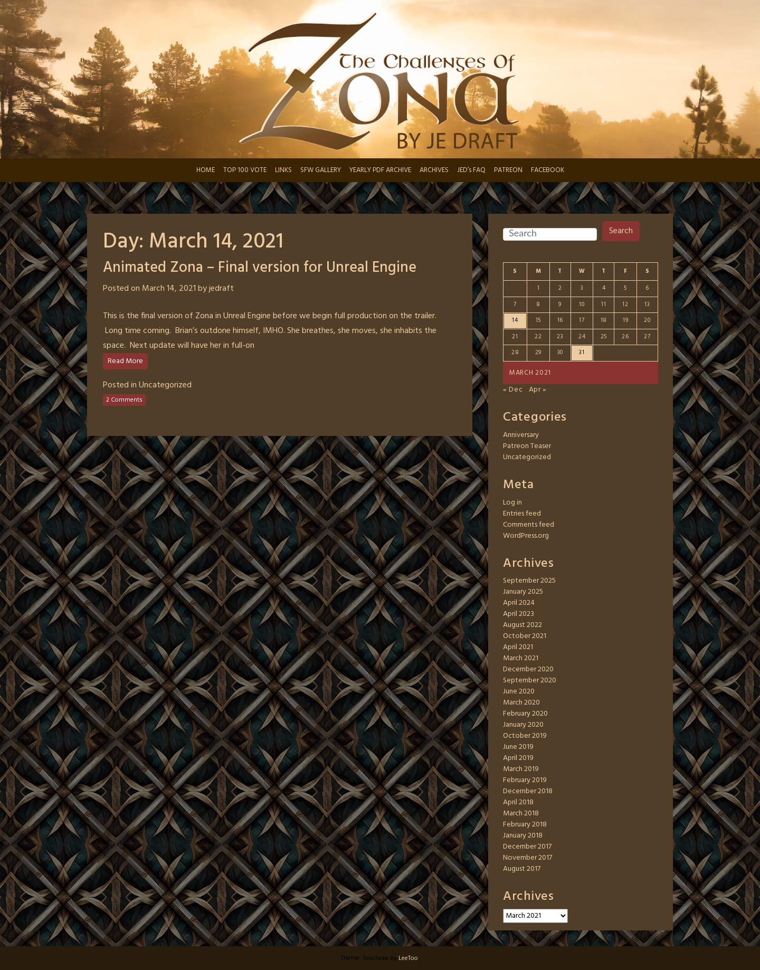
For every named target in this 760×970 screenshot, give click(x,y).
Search (621, 231)
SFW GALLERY (320, 170)
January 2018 (523, 836)
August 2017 (521, 869)
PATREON (508, 170)
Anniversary (521, 435)
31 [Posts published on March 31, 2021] (581, 352)
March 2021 (520, 658)
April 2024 (519, 603)
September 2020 (529, 680)
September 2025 (529, 581)
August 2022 (522, 625)
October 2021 (524, 636)
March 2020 (521, 703)
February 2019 (525, 780)
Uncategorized (165, 385)
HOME (205, 170)
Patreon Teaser (527, 446)
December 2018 (528, 791)
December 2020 (528, 669)
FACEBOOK (547, 170)
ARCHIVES (434, 170)
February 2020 (525, 714)
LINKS (283, 170)
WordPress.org (526, 536)
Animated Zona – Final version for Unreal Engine (259, 268)
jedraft (221, 289)
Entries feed (522, 514)
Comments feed (528, 525)
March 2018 (521, 813)
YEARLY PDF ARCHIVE (380, 170)
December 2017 (527, 847)
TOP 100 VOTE (245, 170)
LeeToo (408, 958)
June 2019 (518, 747)
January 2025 (523, 592)
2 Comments (124, 400)
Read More (125, 361)
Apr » (538, 390)
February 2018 (525, 825)
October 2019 (525, 736)
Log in (512, 503)
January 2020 (523, 725)
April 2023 (518, 614)
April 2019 (518, 758)
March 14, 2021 (169, 289)
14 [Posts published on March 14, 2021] (515, 320)
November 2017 (527, 858)
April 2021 (518, 647)
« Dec (513, 390)
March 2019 (521, 769)
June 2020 (519, 692)
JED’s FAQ (471, 170)
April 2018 (518, 802)
